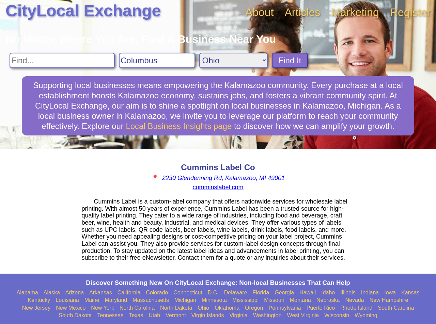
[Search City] (157, 60)
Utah (154, 315)
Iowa (390, 292)
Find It (290, 60)
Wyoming (366, 315)
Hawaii (307, 292)
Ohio (203, 308)
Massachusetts (151, 300)
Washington (267, 315)
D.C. (213, 292)
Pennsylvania (284, 308)
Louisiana (67, 300)
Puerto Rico (321, 308)
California (129, 292)
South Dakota (75, 315)
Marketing (355, 12)
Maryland (116, 300)
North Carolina (137, 308)
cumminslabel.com (217, 187)
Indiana (370, 292)
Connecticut (187, 292)
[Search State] (233, 60)
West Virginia (303, 315)
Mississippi (245, 300)
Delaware (235, 292)
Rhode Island (356, 308)
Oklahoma (227, 308)
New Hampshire (389, 300)
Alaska (52, 292)
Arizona (74, 292)
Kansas (410, 292)
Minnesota (214, 300)
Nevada (354, 300)
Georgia (284, 292)
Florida (260, 292)
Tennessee (110, 315)
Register (410, 12)
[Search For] (62, 60)
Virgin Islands (207, 315)
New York (102, 308)
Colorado (157, 292)
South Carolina (396, 308)
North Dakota (176, 308)
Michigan (185, 300)
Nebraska (328, 300)
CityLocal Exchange (83, 11)
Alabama (27, 292)
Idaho (328, 292)
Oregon (254, 308)
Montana (300, 300)
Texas (136, 315)
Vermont (176, 315)
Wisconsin (336, 315)
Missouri (274, 300)
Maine (91, 300)
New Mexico (70, 308)
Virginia (239, 315)
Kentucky (39, 300)
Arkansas (100, 292)
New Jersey (36, 308)
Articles (302, 12)
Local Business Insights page (179, 126)
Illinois (347, 292)
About (259, 12)
